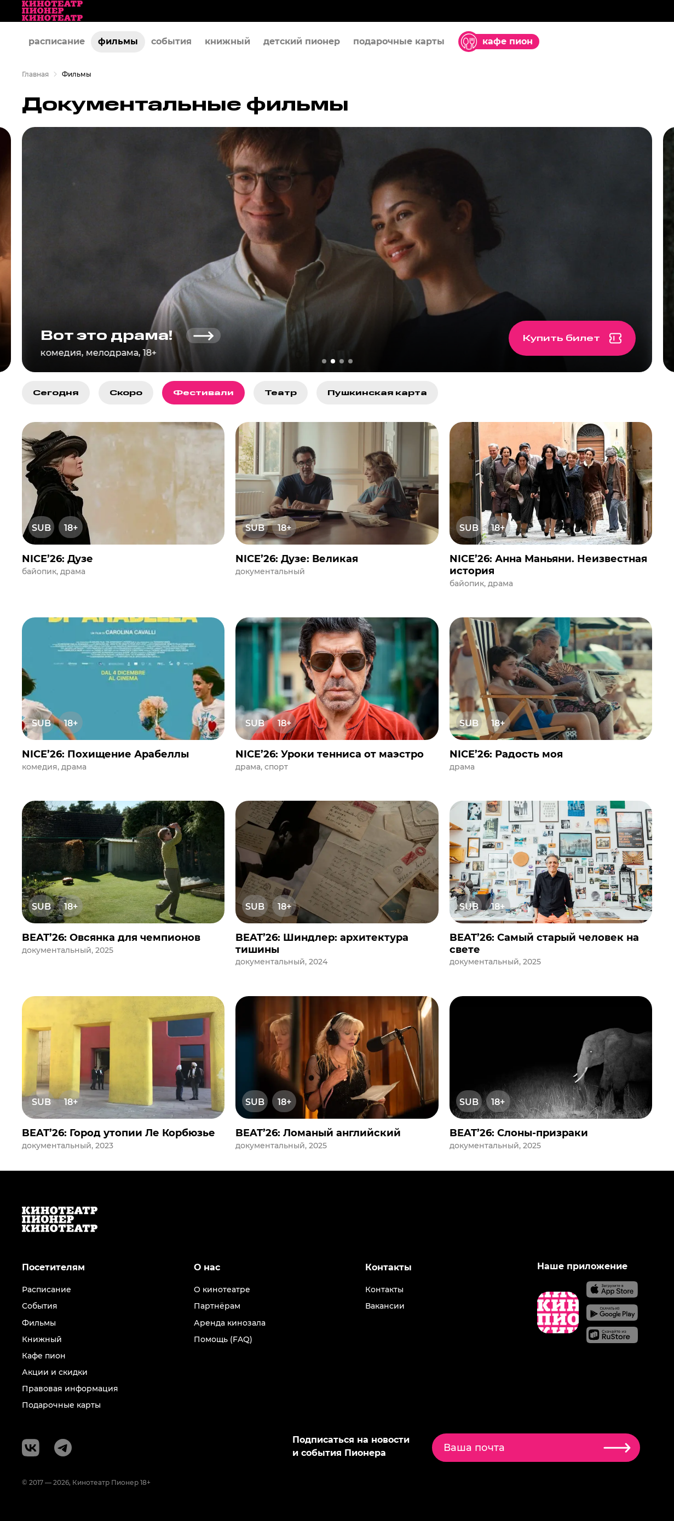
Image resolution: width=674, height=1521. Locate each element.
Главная (35, 74)
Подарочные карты (61, 1405)
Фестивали (203, 393)
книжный (227, 41)
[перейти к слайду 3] (341, 361)
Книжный (42, 1339)
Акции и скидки (55, 1372)
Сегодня (56, 393)
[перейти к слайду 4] (350, 361)
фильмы (118, 41)
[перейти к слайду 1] (324, 361)
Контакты (384, 1289)
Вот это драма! (136, 336)
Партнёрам (217, 1306)
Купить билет (587, 338)
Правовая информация (70, 1388)
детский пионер (301, 41)
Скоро (126, 393)
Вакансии (385, 1306)
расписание (56, 41)
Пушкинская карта (377, 393)
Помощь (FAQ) (223, 1339)
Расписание (46, 1289)
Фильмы (39, 1323)
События (39, 1306)
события (171, 41)
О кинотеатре (222, 1289)
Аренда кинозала (230, 1323)
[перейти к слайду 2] (333, 361)
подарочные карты (399, 41)
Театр (280, 393)
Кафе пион (44, 1356)
